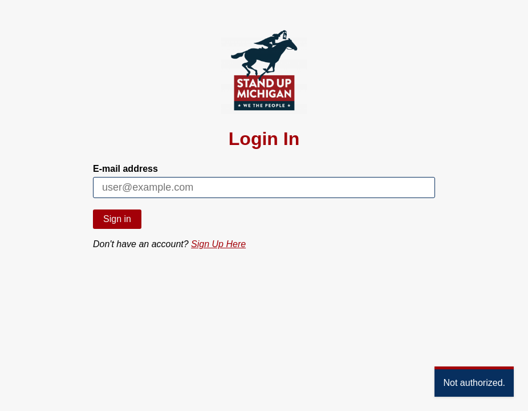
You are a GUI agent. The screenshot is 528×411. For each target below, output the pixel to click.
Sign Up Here (218, 244)
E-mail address (125, 169)
